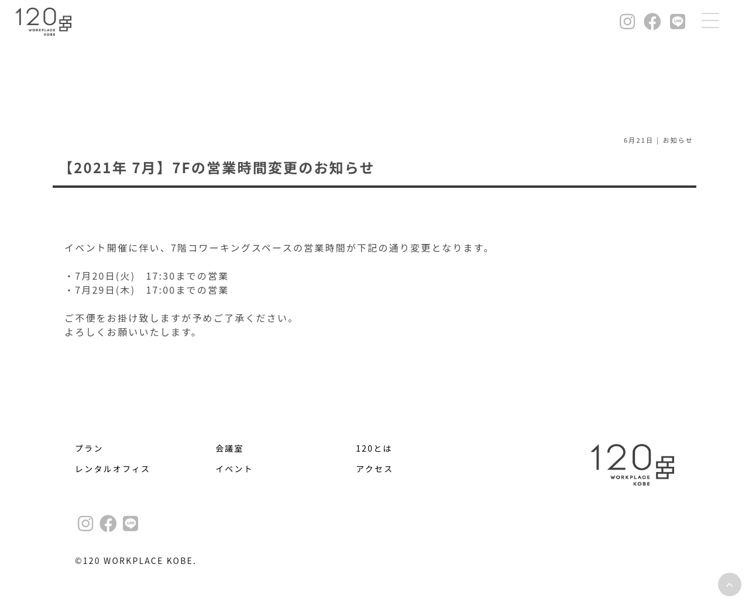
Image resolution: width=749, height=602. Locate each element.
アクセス (374, 469)
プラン (89, 448)
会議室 (229, 448)
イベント (234, 469)
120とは (374, 448)
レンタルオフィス (112, 469)
